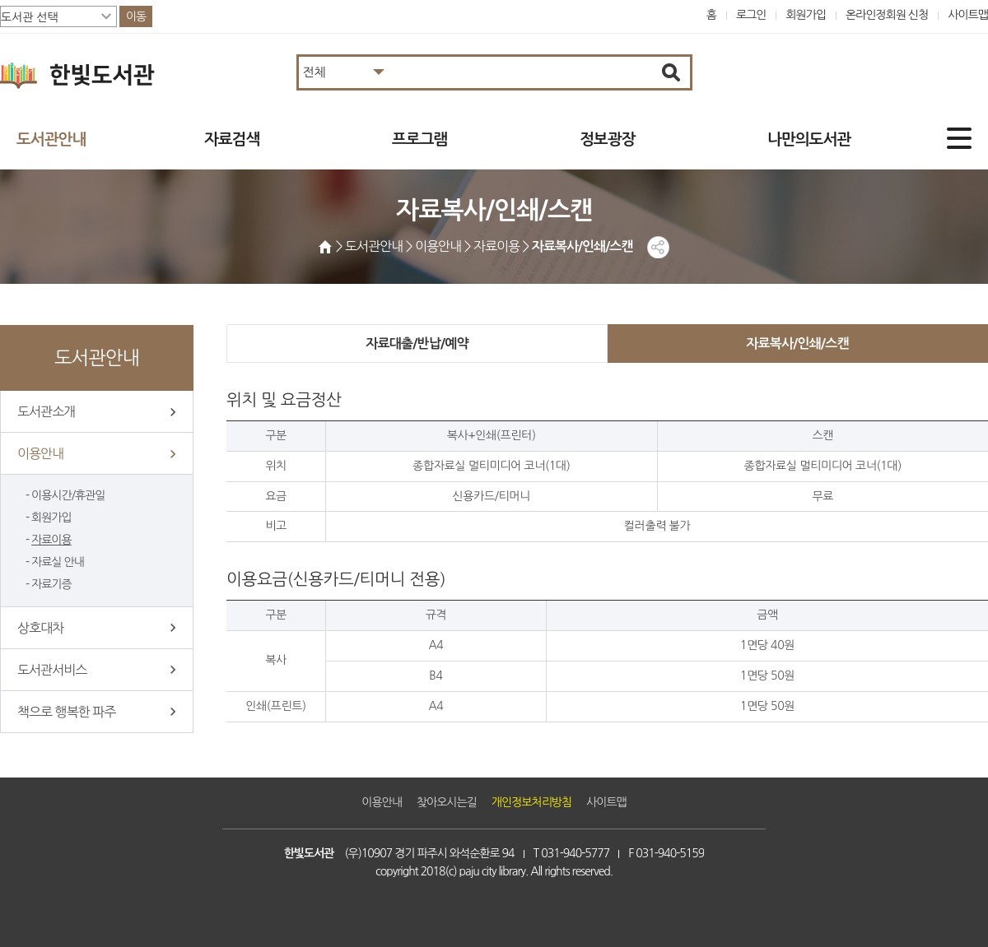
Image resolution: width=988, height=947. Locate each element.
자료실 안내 (57, 562)
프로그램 (419, 139)
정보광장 (607, 139)
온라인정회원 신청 (887, 15)
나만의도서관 (809, 139)
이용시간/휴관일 (68, 495)
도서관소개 (46, 411)
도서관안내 (51, 139)
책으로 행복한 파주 (66, 711)
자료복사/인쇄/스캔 (797, 343)
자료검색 (231, 139)
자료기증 (51, 584)
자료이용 (51, 539)
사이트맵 (968, 15)
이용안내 (40, 453)
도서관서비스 (51, 669)
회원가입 (805, 15)
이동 (136, 16)
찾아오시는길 (447, 802)
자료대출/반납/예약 (417, 343)
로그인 (751, 15)
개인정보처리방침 (531, 802)
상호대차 (40, 627)
